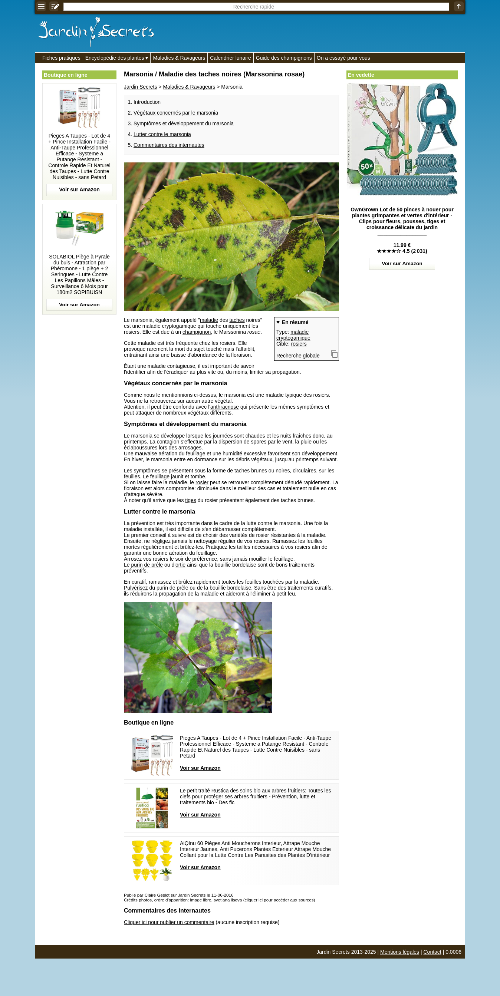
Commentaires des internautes (169, 145)
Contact (432, 952)
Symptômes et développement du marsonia (184, 123)
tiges (190, 500)
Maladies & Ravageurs (179, 58)
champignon (196, 332)
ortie (180, 565)
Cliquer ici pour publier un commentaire (169, 922)
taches (236, 320)
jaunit (177, 476)
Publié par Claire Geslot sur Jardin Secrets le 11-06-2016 (178, 895)
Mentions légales (399, 952)
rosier (201, 482)
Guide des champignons (284, 58)
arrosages (189, 448)
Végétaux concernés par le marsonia (176, 113)
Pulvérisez (136, 588)
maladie (209, 320)
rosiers (299, 344)
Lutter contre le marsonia (162, 134)
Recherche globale (298, 356)
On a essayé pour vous (343, 58)
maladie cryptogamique (293, 335)
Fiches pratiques (61, 58)
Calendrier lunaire (230, 58)
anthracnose (224, 407)
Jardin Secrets (140, 87)
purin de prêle (147, 565)
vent (287, 442)
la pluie (303, 442)
